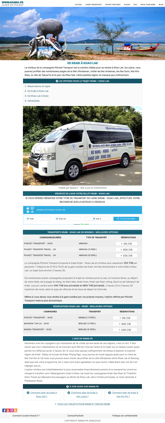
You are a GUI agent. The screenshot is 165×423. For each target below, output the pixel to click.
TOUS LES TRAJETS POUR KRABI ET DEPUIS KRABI (82, 404)
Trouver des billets (126, 219)
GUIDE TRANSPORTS (94, 4)
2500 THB (126, 249)
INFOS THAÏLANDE (147, 4)
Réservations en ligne (39, 86)
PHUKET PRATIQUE (112, 4)
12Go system (84, 224)
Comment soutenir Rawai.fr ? (26, 416)
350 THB (126, 243)
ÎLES (135, 4)
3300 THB (125, 330)
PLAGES (127, 4)
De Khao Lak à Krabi (38, 96)
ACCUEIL (78, 4)
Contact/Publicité (75, 416)
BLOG (161, 4)
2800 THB (125, 324)
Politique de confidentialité (124, 416)
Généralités (34, 100)
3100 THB (126, 255)
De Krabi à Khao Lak (38, 91)
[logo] (12, 3)
